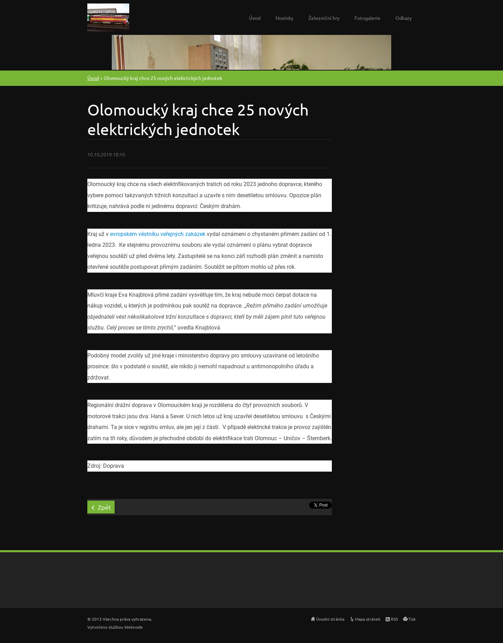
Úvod (255, 18)
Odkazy (403, 18)
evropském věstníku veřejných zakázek (157, 234)
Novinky (284, 18)
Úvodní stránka (330, 619)
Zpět (104, 507)
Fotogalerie (367, 18)
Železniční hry (324, 18)
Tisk (412, 619)
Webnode (133, 627)
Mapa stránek (367, 619)
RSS (394, 619)
